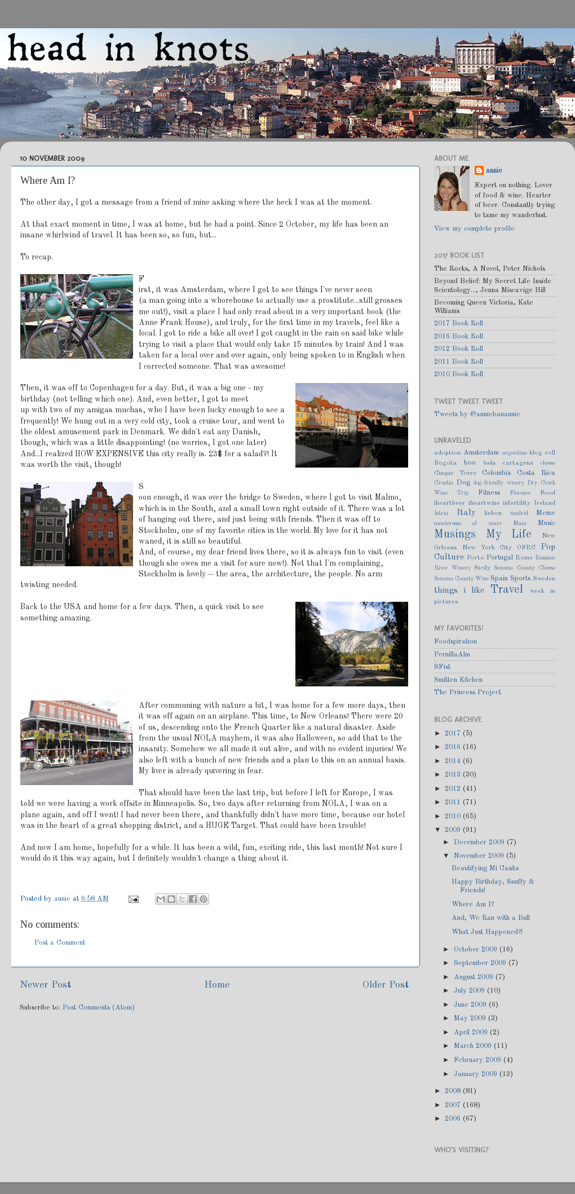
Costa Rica (536, 473)
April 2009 (472, 1032)
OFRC (526, 547)
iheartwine (484, 503)
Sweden (544, 578)
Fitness (489, 492)
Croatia (443, 483)
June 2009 (471, 1004)
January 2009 (476, 1074)
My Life (509, 534)
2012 (454, 788)
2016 (454, 747)
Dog (463, 482)
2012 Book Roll (458, 349)
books (489, 463)
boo (470, 462)
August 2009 (475, 977)
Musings (455, 534)
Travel (506, 590)
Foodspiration (455, 641)
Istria (441, 513)
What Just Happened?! (487, 932)
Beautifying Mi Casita (485, 868)
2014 (454, 761)
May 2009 (471, 1018)
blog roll (542, 453)
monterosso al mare (468, 523)
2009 (454, 830)
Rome (524, 557)
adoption (447, 453)
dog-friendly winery (499, 483)
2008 (454, 1091)
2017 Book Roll (458, 323)
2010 (454, 816)
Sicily (482, 568)
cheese (548, 463)
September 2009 (481, 963)
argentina (514, 453)
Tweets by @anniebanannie (477, 414)
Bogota (445, 463)
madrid (519, 513)
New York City (487, 547)
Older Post (385, 985)
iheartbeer (449, 503)
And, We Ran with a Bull (491, 918)
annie (63, 898)
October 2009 (476, 949)
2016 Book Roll (458, 336)
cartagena (518, 463)
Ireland (544, 503)
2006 (454, 1118)
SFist (442, 667)
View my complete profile (474, 228)
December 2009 (480, 842)
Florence (520, 493)
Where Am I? (473, 904)
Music (546, 523)
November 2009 (480, 856)
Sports (520, 578)
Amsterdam (481, 452)
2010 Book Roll (458, 374)
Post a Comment (59, 942)
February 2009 (478, 1060)
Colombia (496, 473)
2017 (454, 733)
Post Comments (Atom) (99, 1007)
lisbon (493, 513)
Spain (499, 578)
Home (216, 985)
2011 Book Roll (458, 361)
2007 (454, 1105)
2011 (454, 802)
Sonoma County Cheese (524, 568)
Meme (545, 513)
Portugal (499, 557)
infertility (516, 503)
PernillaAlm (452, 654)
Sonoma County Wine (461, 578)
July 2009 (470, 990)
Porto (475, 557)
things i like (459, 590)
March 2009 (474, 1046)
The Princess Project (467, 692)
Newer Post (45, 985)
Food (547, 493)
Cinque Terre (455, 473)
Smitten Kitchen (458, 680)
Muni (520, 523)
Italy (466, 512)
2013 (454, 774)
